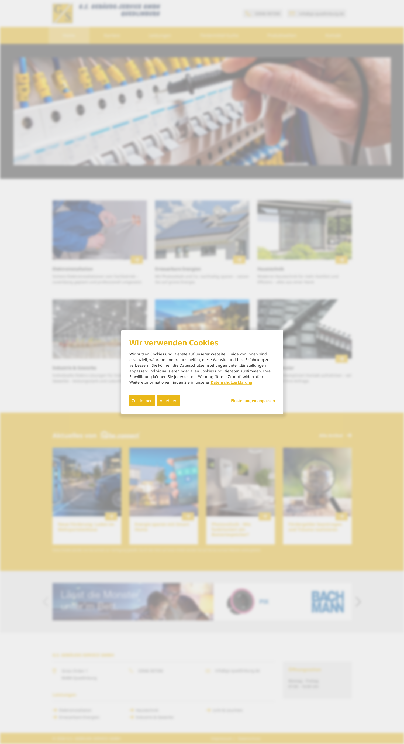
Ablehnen (168, 400)
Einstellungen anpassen (253, 400)
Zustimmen (142, 400)
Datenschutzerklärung (231, 382)
